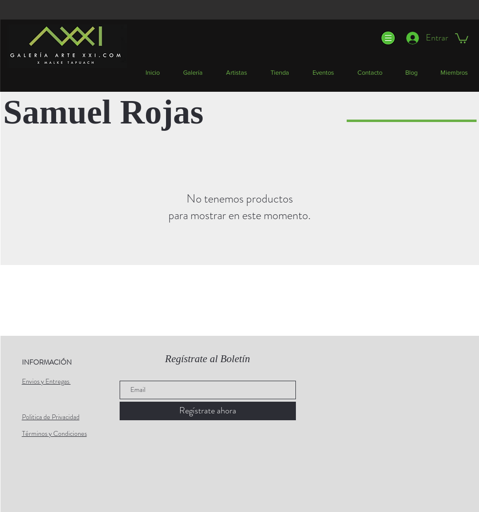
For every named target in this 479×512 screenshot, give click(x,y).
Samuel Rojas (103, 112)
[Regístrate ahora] (208, 411)
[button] (387, 38)
